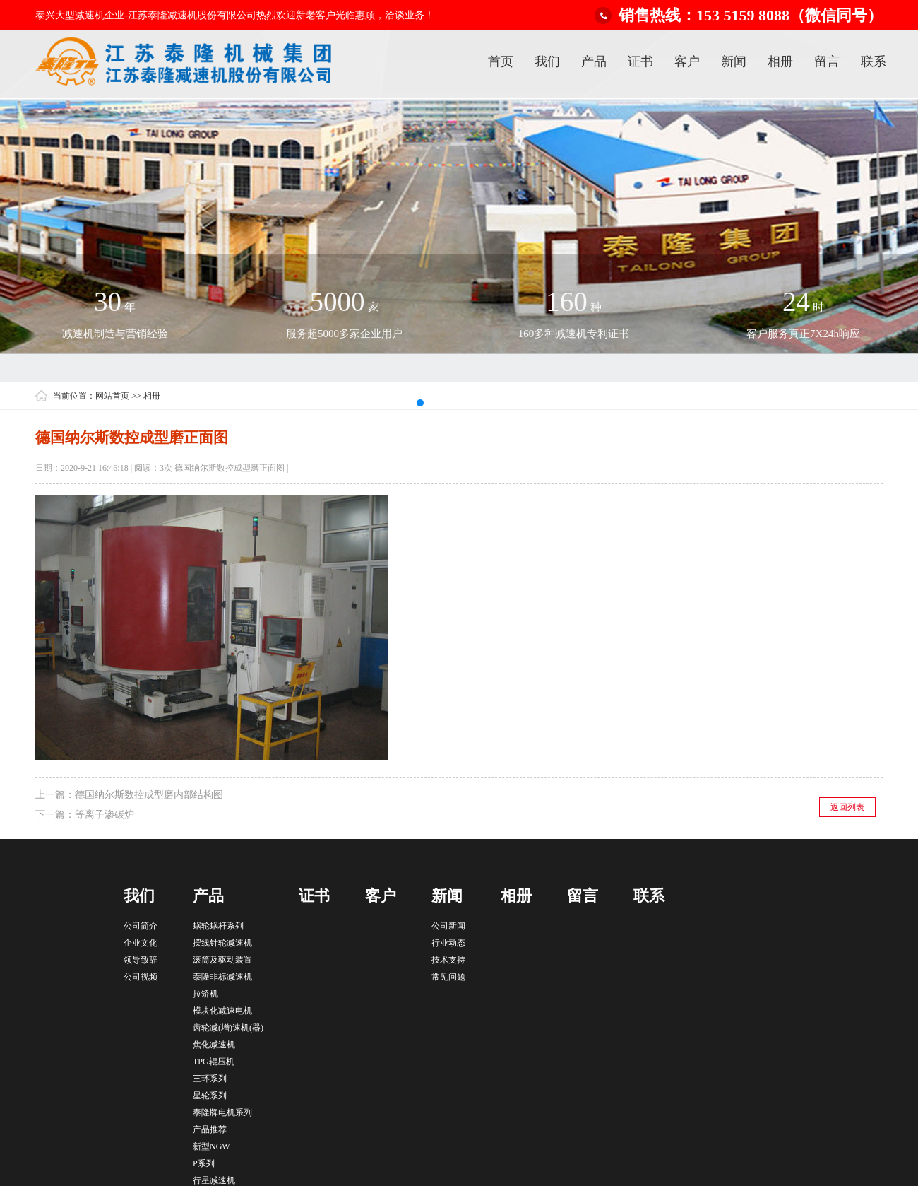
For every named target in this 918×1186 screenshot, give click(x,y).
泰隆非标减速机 (222, 977)
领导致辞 (140, 960)
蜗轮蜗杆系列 (218, 926)
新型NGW (211, 1146)
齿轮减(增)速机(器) (228, 1028)
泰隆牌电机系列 (222, 1112)
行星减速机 (214, 1180)
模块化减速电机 (222, 1011)
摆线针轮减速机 (222, 943)
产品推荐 (210, 1129)
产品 (594, 61)
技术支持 (448, 960)
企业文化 (140, 943)
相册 (780, 61)
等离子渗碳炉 (104, 814)
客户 (687, 61)
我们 (547, 61)
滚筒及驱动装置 (222, 960)
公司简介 (140, 926)
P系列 (204, 1163)
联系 (873, 61)
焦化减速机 (214, 1045)
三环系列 (210, 1079)
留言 (827, 61)
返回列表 (847, 807)
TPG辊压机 (213, 1062)
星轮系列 (210, 1095)
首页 (500, 61)
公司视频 (140, 977)
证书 (640, 61)
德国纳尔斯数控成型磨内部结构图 (149, 794)
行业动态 (448, 943)
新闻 (733, 61)
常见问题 (448, 977)
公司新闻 (448, 926)
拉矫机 (205, 994)
